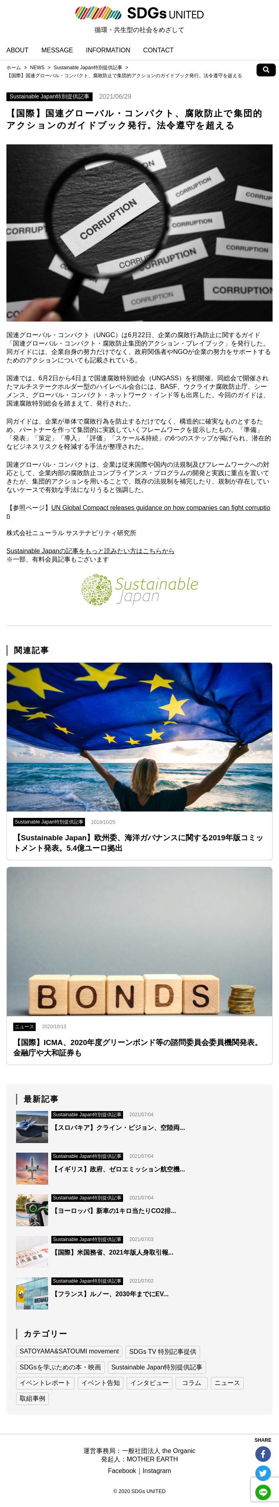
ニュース (227, 1382)
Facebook (122, 1470)
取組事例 (32, 1398)
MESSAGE (57, 50)
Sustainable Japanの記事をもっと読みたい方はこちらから (90, 551)
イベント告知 (100, 1382)
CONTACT (158, 50)
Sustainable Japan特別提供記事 (88, 67)
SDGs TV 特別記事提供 (162, 1351)
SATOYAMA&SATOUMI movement (69, 1351)
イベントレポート (45, 1382)
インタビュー (149, 1382)
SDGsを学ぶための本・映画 (60, 1367)
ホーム (13, 67)
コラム (191, 1382)
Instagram (157, 1470)
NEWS (37, 67)
